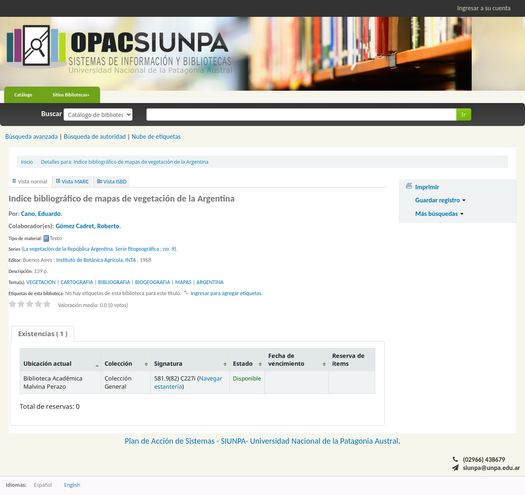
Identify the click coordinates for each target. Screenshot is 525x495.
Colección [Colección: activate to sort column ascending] (118, 363)
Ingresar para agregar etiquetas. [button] (226, 293)
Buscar (51, 114)
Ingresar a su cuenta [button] (484, 8)
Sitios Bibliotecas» (71, 95)
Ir (463, 114)
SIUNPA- (235, 441)
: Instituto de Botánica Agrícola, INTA (94, 260)
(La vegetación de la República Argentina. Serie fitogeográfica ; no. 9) (98, 248)
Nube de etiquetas (156, 136)
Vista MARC (75, 181)
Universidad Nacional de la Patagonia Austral (324, 441)
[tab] (42, 333)
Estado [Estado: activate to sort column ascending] (243, 363)
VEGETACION (40, 282)
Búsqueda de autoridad (95, 136)
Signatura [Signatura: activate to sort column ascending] (168, 363)
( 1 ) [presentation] (42, 333)
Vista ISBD (115, 181)
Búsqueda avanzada (31, 136)
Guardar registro (440, 200)
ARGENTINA (210, 282)
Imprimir (427, 187)
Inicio (27, 161)
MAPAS (183, 282)
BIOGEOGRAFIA (152, 282)
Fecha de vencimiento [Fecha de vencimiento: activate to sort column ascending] (286, 359)
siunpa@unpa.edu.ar (491, 468)
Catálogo (23, 95)
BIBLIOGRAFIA (114, 282)
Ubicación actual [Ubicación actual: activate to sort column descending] (47, 363)
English (72, 484)
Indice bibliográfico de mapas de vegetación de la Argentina (124, 161)
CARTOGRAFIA (77, 282)
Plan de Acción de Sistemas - (173, 441)
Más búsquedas (439, 214)
